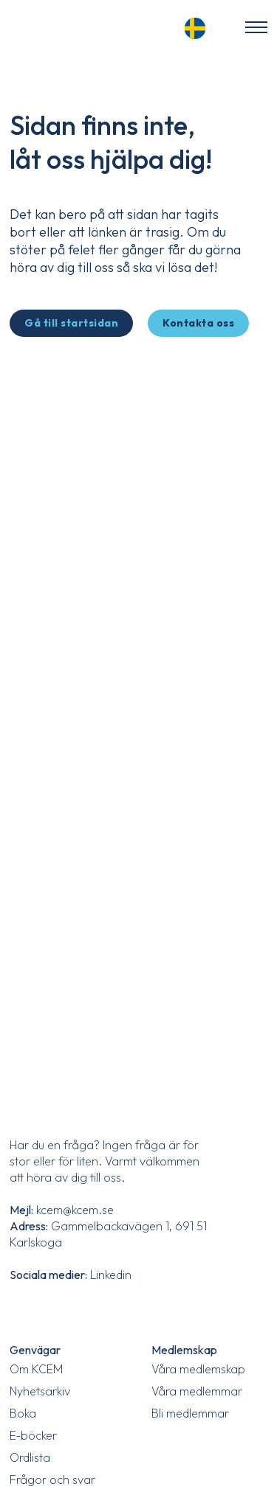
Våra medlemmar (196, 1391)
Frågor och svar (52, 1479)
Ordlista (30, 1457)
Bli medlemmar (190, 1413)
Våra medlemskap (198, 1369)
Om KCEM (36, 1369)
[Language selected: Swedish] (199, 26)
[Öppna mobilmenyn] (256, 27)
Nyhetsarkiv (40, 1391)
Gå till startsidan (71, 323)
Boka (23, 1413)
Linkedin (110, 1274)
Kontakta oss (198, 323)
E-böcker (33, 1435)
